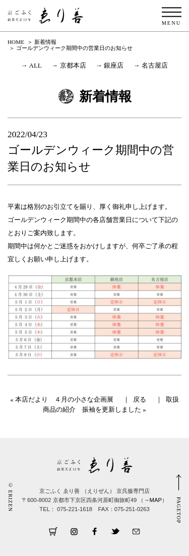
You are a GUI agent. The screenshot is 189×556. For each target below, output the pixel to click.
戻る (139, 399)
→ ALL (31, 65)
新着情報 (45, 42)
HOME (16, 42)
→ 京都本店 (68, 65)
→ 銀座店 (109, 65)
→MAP (153, 500)
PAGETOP (178, 510)
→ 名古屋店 (151, 65)
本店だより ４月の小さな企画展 (64, 399)
